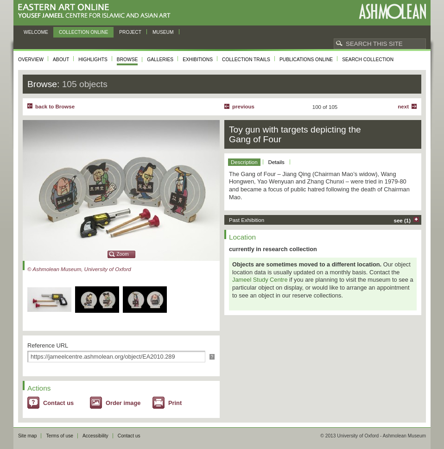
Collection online (83, 32)
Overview (31, 59)
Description (244, 162)
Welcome (36, 32)
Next (403, 106)
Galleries (160, 59)
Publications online (306, 59)
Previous (243, 106)
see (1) (402, 220)
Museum (163, 32)
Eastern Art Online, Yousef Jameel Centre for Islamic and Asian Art (96, 11)
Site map (27, 435)
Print (175, 402)
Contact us (58, 402)
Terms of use (59, 435)
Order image (123, 402)
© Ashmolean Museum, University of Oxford (79, 269)
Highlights (93, 59)
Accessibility (95, 435)
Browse (127, 59)
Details (276, 162)
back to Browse (55, 106)
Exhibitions (198, 59)
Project (130, 32)
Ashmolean (392, 11)
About (61, 59)
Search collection (367, 59)
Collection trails (246, 59)
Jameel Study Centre (260, 279)
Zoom (123, 254)
